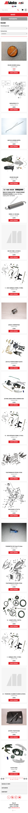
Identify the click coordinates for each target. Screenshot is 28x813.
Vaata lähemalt (14, 72)
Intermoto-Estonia (12, 797)
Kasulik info (6, 784)
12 (19, 778)
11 (17, 778)
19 (17, 779)
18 (15, 779)
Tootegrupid (13, 19)
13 (20, 778)
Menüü (13, 15)
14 (22, 778)
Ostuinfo (5, 788)
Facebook (15, 797)
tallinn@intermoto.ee (15, 807)
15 (10, 779)
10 (15, 778)
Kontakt (4, 792)
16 (12, 779)
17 (14, 779)
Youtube (19, 797)
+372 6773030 (8, 797)
